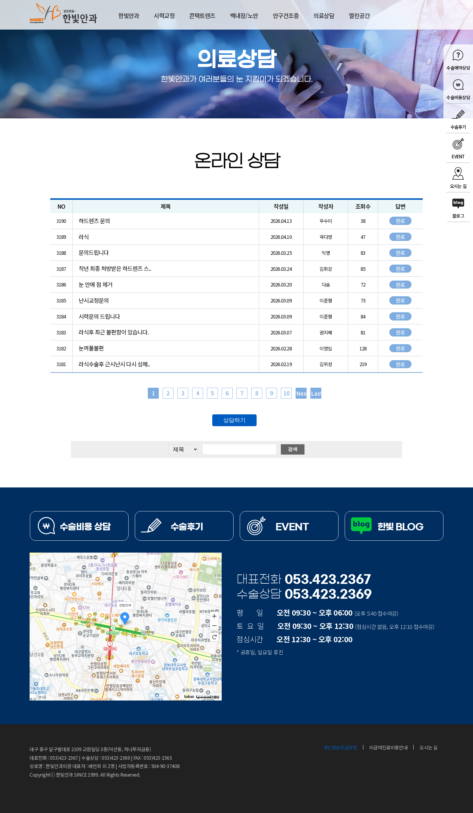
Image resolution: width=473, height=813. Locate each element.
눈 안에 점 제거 (95, 284)
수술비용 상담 (85, 526)
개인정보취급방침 (340, 747)
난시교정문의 (94, 300)
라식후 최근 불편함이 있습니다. (114, 332)
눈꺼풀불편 (91, 348)
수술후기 (458, 127)
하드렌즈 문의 (94, 221)
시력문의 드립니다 (99, 316)
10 (286, 393)
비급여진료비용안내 (388, 747)
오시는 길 (458, 186)
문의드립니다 (94, 252)
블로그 (458, 215)
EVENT (458, 156)
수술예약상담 (458, 68)
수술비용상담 (458, 97)
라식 (84, 237)
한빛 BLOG (400, 526)
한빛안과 (64, 13)
